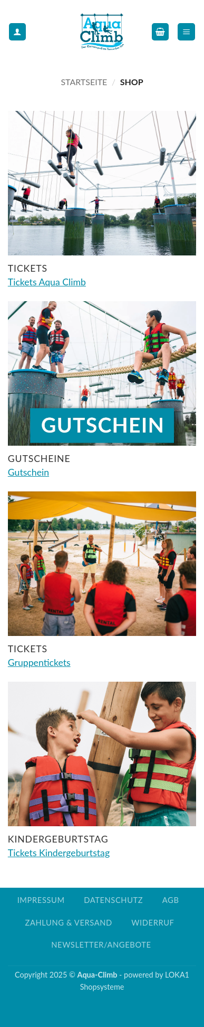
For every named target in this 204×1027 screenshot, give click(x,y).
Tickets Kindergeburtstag (59, 852)
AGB (170, 900)
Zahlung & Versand (68, 922)
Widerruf (152, 922)
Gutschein (28, 472)
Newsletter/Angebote (101, 944)
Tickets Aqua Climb (47, 281)
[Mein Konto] (17, 31)
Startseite (84, 82)
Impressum (41, 900)
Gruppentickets (39, 662)
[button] (160, 31)
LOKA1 (177, 974)
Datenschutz (113, 900)
